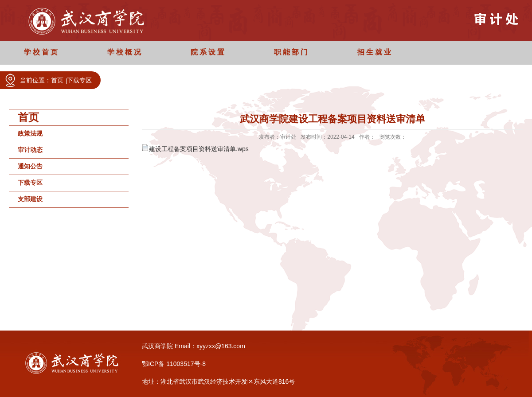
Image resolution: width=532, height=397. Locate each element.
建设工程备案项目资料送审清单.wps (199, 148)
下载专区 (79, 80)
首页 (57, 80)
